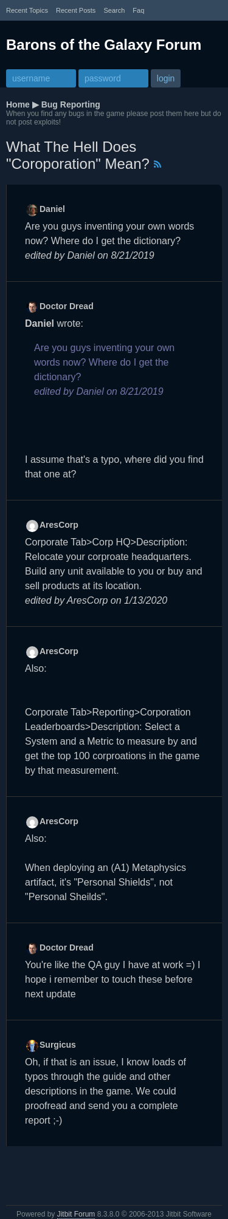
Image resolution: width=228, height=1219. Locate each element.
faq (138, 10)
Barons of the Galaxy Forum (103, 44)
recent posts (75, 10)
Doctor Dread (67, 306)
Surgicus (58, 1045)
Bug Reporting (70, 104)
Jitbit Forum (76, 1214)
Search (114, 10)
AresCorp (59, 525)
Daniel (52, 209)
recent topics (27, 10)
